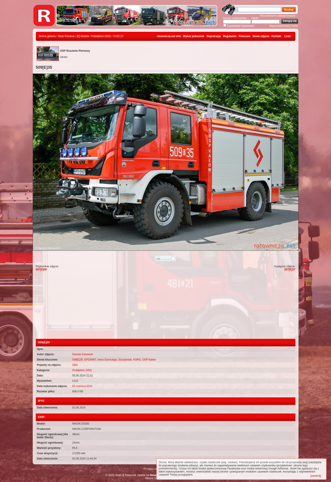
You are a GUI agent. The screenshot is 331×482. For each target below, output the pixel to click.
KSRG (137, 359)
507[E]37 (289, 269)
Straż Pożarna (66, 36)
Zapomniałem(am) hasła (283, 25)
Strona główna (47, 36)
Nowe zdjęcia (261, 36)
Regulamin (229, 36)
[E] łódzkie (83, 36)
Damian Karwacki (82, 354)
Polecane (245, 36)
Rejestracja (214, 36)
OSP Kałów (149, 359)
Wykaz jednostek (193, 36)
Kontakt (276, 36)
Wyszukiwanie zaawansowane (278, 15)
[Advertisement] (165, 306)
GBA (75, 364)
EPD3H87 (90, 359)
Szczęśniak (125, 359)
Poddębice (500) (101, 36)
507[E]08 (41, 269)
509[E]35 (77, 359)
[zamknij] (315, 475)
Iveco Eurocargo (107, 359)
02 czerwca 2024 (82, 386)
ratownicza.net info (169, 36)
